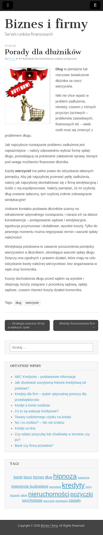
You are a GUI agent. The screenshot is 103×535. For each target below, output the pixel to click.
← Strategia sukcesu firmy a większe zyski (26, 325)
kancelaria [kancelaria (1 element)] (55, 486)
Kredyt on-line (25, 428)
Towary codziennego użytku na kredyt (43, 417)
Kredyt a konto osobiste (32, 405)
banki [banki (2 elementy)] (18, 477)
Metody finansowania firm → (77, 325)
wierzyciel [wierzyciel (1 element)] (48, 500)
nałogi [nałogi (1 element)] (24, 495)
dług (18, 302)
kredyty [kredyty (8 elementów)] (73, 485)
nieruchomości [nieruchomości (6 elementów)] (48, 494)
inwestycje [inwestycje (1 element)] (83, 477)
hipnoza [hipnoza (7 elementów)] (65, 476)
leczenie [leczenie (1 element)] (15, 495)
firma (11, 58)
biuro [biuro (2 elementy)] (28, 477)
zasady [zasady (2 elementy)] (75, 500)
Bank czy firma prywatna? (34, 445)
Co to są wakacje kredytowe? (37, 411)
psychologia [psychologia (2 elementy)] (32, 500)
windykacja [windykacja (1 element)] (61, 500)
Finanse (10, 45)
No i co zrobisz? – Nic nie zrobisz (39, 422)
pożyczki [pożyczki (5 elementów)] (81, 494)
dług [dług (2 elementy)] (48, 477)
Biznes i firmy (46, 23)
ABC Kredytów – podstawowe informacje (45, 377)
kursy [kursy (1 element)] (89, 486)
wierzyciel (32, 302)
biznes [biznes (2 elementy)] (38, 477)
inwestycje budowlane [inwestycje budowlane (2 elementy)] (29, 486)
